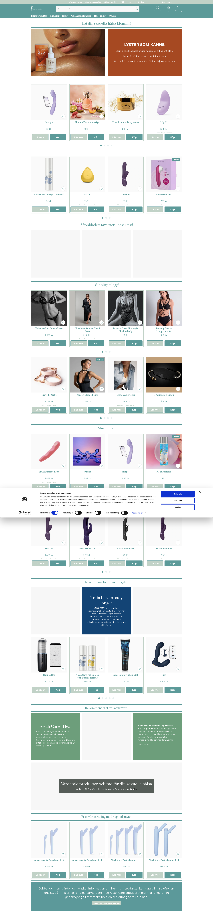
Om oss (112, 16)
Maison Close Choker (87, 395)
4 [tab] (111, 145)
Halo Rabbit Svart (126, 549)
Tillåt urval (177, 905)
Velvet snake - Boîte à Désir (49, 328)
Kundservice (167, 2)
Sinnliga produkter (59, 16)
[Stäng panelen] (200, 896)
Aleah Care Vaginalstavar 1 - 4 (126, 860)
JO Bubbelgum (163, 472)
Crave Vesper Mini (126, 395)
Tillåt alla (178, 898)
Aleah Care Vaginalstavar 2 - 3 (87, 860)
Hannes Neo (49, 675)
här (135, 789)
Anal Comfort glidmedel (125, 675)
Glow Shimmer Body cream (126, 122)
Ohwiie (87, 472)
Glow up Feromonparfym (87, 122)
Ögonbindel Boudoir (164, 395)
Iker (164, 675)
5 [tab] (113, 698)
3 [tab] (108, 145)
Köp (58, 137)
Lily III (163, 122)
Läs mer (40, 137)
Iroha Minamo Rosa (49, 472)
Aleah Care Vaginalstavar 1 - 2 (49, 860)
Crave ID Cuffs (49, 395)
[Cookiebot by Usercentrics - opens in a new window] (24, 917)
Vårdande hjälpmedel (81, 16)
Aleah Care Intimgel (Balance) (49, 195)
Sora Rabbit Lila (164, 549)
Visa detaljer (137, 917)
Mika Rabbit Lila (87, 549)
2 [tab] (104, 145)
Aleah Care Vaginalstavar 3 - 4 (164, 860)
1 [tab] (101, 145)
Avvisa (178, 912)
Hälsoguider (100, 16)
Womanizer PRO (164, 195)
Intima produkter (39, 16)
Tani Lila (125, 195)
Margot (49, 122)
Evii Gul (87, 195)
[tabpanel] (49, 112)
